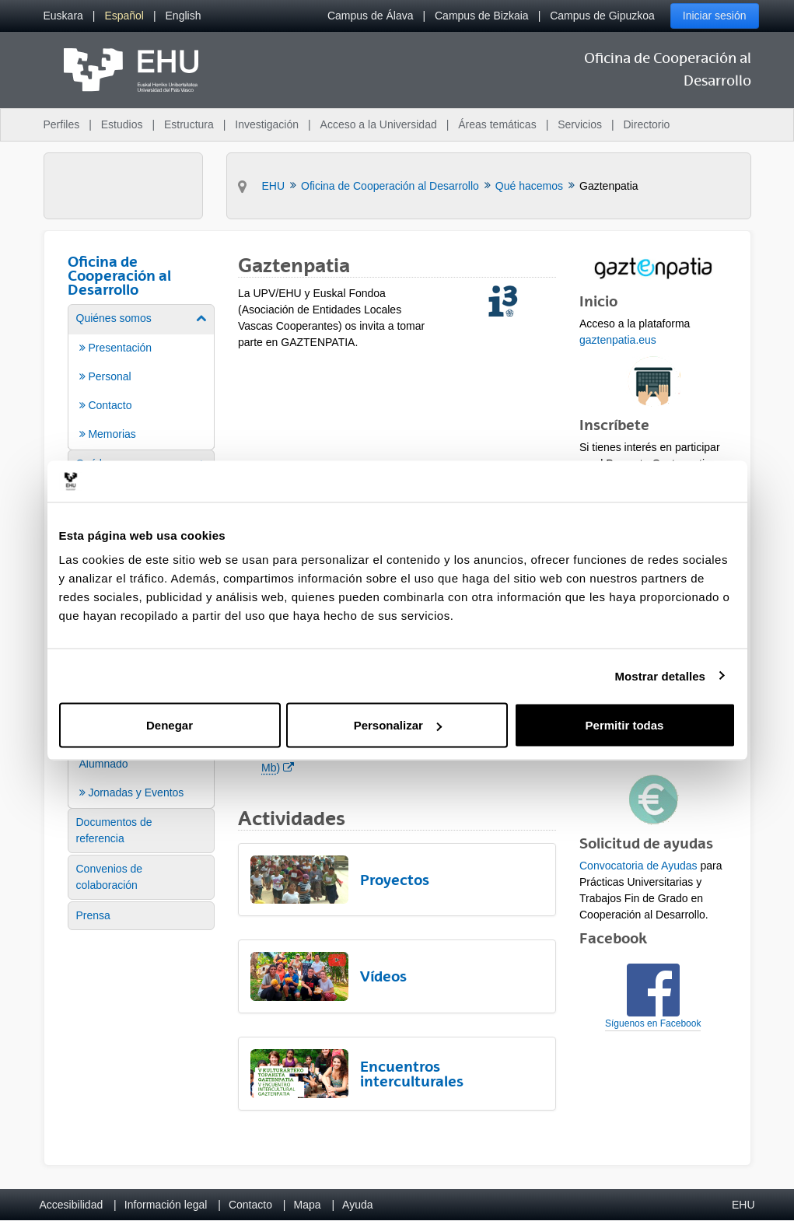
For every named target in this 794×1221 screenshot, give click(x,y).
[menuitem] (63, 16)
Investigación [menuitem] (267, 124)
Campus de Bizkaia (482, 15)
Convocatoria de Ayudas (638, 865)
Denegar (169, 725)
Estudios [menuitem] (122, 124)
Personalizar (398, 725)
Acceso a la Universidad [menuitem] (378, 124)
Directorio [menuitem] (647, 124)
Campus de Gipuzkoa (602, 15)
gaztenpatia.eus (617, 340)
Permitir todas (625, 725)
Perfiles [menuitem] (62, 124)
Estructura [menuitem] (189, 124)
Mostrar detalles (659, 675)
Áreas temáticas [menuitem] (497, 124)
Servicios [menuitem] (580, 124)
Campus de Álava (370, 15)
